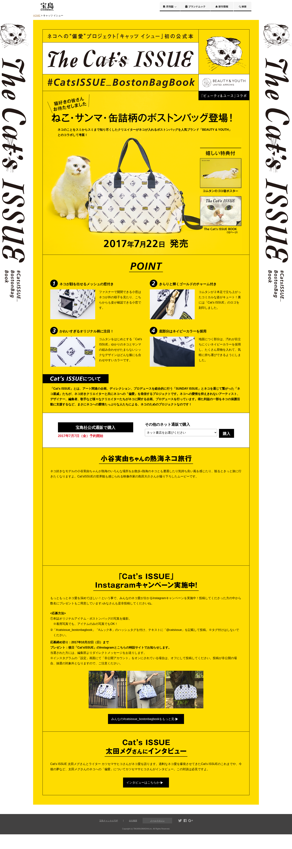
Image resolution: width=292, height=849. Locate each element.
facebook (185, 835)
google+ (190, 835)
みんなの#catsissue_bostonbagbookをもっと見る (142, 726)
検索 (242, 6)
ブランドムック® (195, 6)
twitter (180, 835)
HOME (36, 15)
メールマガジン (157, 835)
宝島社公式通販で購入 (95, 430)
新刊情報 (221, 6)
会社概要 (133, 835)
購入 (226, 434)
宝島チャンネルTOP (108, 835)
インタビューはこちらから (142, 795)
